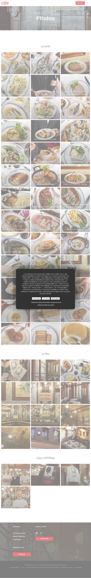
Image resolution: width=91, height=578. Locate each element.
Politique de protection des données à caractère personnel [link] (46, 302)
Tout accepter (36, 298)
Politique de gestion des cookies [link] (46, 305)
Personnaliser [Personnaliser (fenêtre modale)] (55, 298)
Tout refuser (46, 298)
